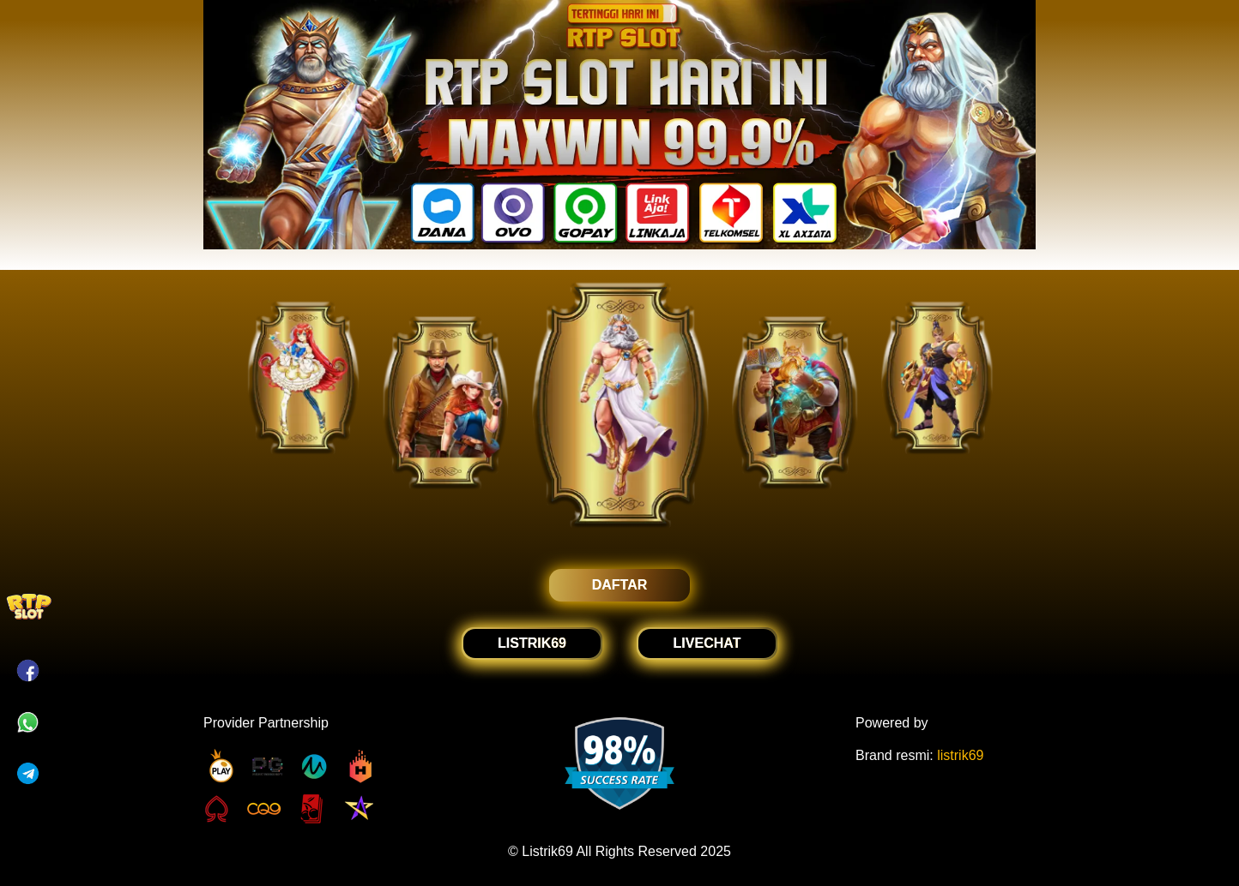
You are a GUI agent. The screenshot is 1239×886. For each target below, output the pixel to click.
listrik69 (960, 755)
